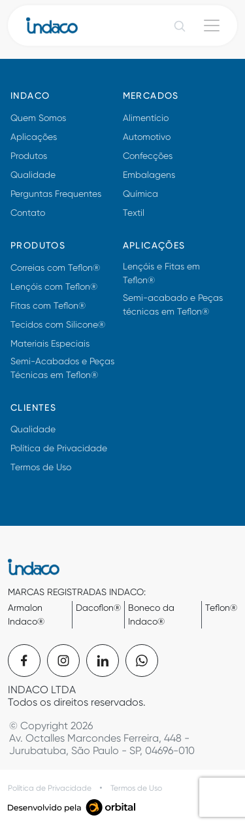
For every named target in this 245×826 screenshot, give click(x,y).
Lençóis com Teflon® (53, 286)
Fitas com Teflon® (48, 305)
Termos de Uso (40, 467)
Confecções (147, 155)
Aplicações (33, 136)
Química (140, 193)
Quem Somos (38, 117)
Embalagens (149, 174)
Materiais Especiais (50, 343)
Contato (27, 212)
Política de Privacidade (58, 448)
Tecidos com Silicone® (57, 324)
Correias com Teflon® (55, 267)
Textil (133, 212)
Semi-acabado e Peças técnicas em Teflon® (173, 304)
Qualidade (33, 174)
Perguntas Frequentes (55, 193)
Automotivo (147, 136)
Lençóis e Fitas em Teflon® (161, 273)
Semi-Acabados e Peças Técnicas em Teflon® (62, 368)
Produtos (28, 155)
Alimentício (146, 117)
